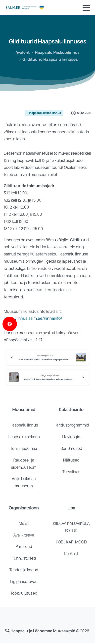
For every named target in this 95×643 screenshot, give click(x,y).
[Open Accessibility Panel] (9, 324)
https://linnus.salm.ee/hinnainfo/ (33, 318)
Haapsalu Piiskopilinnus (55, 52)
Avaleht (21, 52)
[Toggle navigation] (86, 7)
